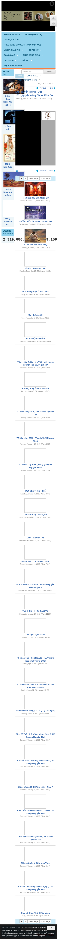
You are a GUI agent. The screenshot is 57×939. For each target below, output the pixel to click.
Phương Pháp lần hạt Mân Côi (35, 388)
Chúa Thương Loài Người (35, 514)
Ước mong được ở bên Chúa (35, 291)
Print (16, 170)
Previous (42, 88)
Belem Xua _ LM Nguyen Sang (35, 561)
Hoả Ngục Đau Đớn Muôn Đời (35, 198)
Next (50, 88)
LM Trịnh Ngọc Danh (35, 634)
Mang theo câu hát (8, 221)
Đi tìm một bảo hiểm (35, 338)
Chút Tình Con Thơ (35, 538)
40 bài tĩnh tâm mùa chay (35, 245)
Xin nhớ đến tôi (35, 315)
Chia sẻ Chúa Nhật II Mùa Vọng (35, 913)
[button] (14, 49)
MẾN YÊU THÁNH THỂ (35, 491)
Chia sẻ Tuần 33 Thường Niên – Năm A (35, 787)
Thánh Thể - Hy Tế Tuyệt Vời (35, 611)
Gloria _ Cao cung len (35, 268)
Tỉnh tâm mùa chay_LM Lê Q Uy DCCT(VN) (35, 711)
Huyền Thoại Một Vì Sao (7, 192)
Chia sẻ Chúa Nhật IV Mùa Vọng (35, 863)
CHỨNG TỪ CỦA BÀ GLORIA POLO (35, 221)
